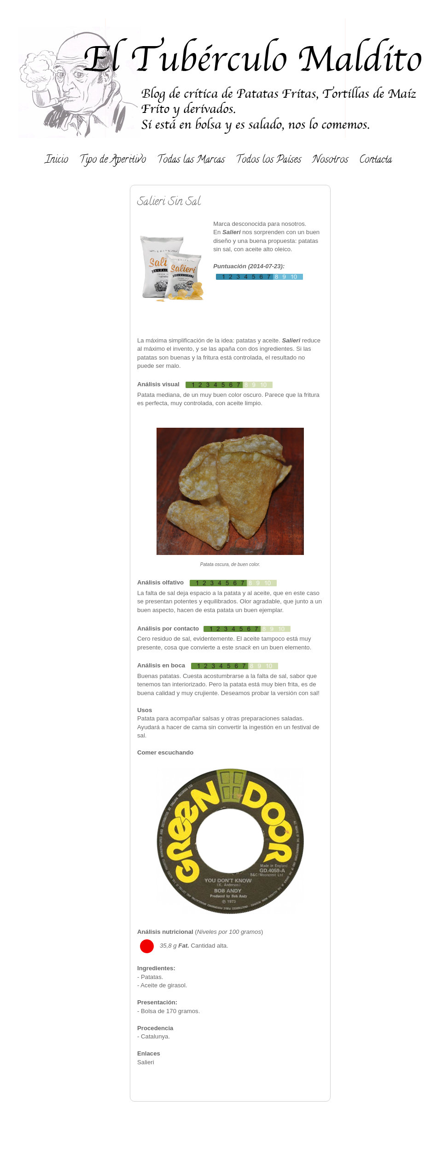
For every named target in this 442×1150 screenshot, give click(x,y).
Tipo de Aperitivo (112, 160)
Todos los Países (268, 160)
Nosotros (330, 160)
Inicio (56, 160)
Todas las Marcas (191, 160)
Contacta (375, 160)
